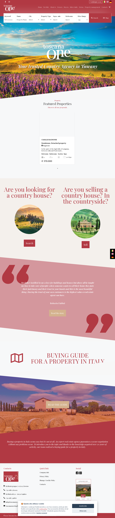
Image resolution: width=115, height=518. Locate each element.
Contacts (43, 484)
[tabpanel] (58, 138)
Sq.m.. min (56, 16)
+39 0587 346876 (10, 498)
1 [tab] (58, 168)
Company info (44, 472)
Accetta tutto (83, 506)
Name (19, 16)
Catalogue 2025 (95, 2)
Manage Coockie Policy (47, 480)
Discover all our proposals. (57, 107)
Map (106, 18)
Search (94, 18)
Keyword (8, 16)
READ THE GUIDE (57, 404)
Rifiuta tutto (83, 511)
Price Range (82, 16)
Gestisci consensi (41, 513)
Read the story (57, 313)
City (34, 18)
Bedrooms (69, 16)
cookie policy (43, 509)
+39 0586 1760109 (10, 490)
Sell (86, 244)
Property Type (46, 18)
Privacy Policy (44, 476)
